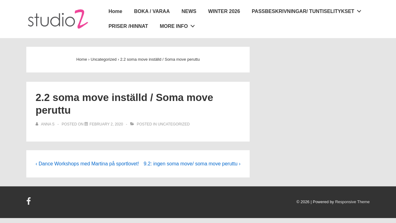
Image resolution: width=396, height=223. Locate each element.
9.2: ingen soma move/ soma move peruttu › (192, 163)
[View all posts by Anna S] (46, 124)
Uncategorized (174, 124)
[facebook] (29, 203)
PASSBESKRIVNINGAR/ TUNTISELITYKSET (308, 10)
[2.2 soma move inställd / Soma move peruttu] (106, 124)
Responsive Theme (352, 201)
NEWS (189, 11)
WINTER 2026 (224, 11)
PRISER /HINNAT (128, 26)
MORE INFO (179, 25)
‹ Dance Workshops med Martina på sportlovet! (87, 163)
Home (115, 11)
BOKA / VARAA (152, 11)
